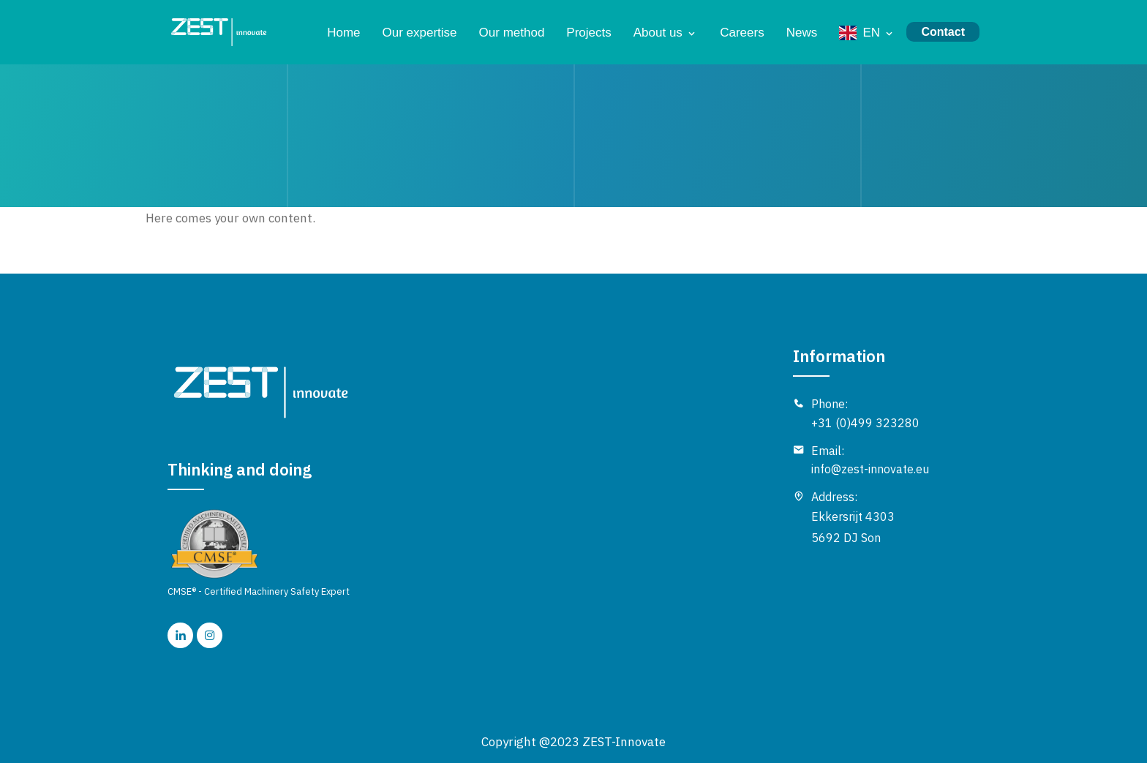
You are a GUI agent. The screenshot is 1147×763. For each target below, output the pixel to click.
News (802, 33)
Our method (512, 33)
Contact (943, 32)
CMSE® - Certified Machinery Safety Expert (259, 552)
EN (871, 33)
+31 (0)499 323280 (865, 423)
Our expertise (420, 33)
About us (657, 33)
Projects (588, 33)
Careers (742, 33)
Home (343, 33)
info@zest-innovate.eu (870, 469)
